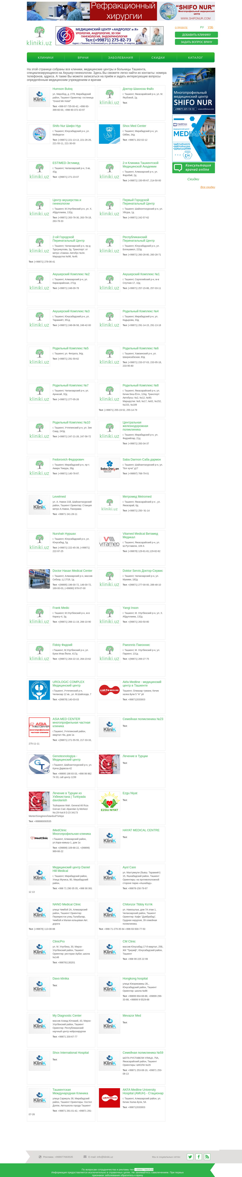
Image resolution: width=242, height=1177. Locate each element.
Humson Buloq (62, 88)
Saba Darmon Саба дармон (142, 459)
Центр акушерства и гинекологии (67, 201)
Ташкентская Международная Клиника (70, 1091)
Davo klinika (61, 978)
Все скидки (207, 187)
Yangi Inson (130, 607)
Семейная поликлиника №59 (143, 1052)
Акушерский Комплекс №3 (71, 311)
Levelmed (59, 496)
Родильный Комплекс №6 (141, 348)
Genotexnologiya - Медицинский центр (66, 757)
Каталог (195, 57)
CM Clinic (129, 941)
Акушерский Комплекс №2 (71, 274)
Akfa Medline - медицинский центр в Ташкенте (142, 683)
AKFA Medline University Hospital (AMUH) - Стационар (143, 1091)
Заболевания (120, 57)
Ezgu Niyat (130, 793)
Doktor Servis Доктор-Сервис (143, 570)
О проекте (181, 27)
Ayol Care (129, 867)
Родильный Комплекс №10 (71, 422)
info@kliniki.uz (105, 1156)
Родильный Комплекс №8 (141, 385)
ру (202, 27)
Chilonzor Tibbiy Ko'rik (138, 904)
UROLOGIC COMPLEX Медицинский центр (68, 683)
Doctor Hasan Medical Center (72, 570)
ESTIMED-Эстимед (66, 163)
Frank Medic (61, 607)
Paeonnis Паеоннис (136, 645)
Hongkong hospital (135, 978)
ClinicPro (59, 941)
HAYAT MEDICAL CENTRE (141, 830)
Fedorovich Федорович (68, 459)
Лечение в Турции (135, 756)
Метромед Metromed (137, 496)
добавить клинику (196, 35)
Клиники (46, 57)
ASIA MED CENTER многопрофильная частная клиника (71, 722)
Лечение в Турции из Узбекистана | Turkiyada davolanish (69, 796)
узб (210, 27)
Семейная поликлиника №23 (143, 719)
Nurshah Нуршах (64, 533)
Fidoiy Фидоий (62, 645)
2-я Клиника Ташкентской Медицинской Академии (140, 164)
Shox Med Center (134, 126)
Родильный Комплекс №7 (71, 385)
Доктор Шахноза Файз (138, 88)
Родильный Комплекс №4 (141, 311)
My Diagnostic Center (67, 1015)
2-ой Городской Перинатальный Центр (69, 238)
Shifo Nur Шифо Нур (67, 126)
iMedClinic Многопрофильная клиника (72, 832)
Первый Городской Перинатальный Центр (139, 201)
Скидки (158, 57)
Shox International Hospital (71, 1052)
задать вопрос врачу (196, 42)
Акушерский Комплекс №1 (141, 274)
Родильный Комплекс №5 (71, 348)
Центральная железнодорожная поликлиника (135, 426)
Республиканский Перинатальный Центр (139, 238)
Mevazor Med (132, 1015)
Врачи (83, 57)
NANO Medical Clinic (67, 904)
